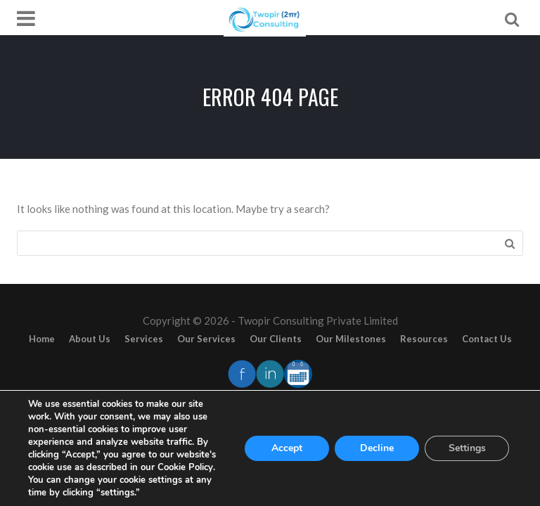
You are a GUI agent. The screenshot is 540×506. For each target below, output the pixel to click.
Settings (467, 448)
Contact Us (487, 338)
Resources (424, 338)
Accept (286, 448)
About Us (89, 338)
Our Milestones (351, 338)
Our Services (206, 338)
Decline (377, 448)
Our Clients (276, 338)
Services (143, 338)
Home (42, 338)
